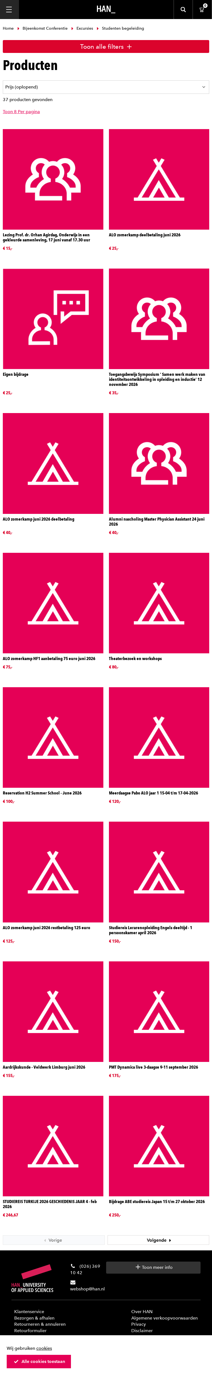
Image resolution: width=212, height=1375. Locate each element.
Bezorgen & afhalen (34, 1318)
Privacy (138, 1324)
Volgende (160, 1240)
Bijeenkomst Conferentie (42, 28)
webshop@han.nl (87, 1289)
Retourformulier (30, 1330)
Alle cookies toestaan (39, 1361)
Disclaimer (142, 1330)
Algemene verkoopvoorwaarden (164, 1318)
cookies (44, 1348)
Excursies (82, 28)
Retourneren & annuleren (40, 1324)
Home (9, 28)
